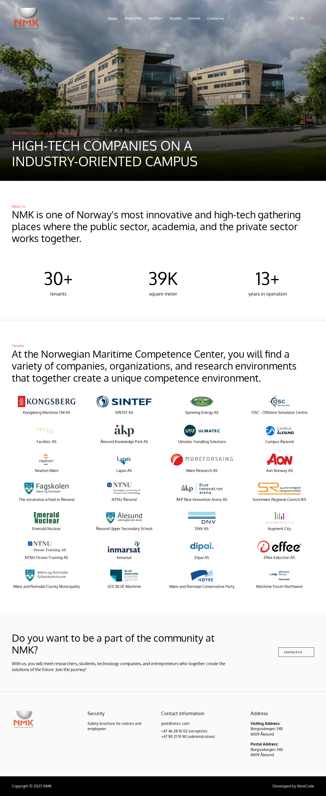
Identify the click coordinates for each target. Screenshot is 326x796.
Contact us (215, 18)
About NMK (133, 18)
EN (302, 18)
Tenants (175, 18)
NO (291, 18)
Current (194, 18)
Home (112, 18)
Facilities (155, 18)
